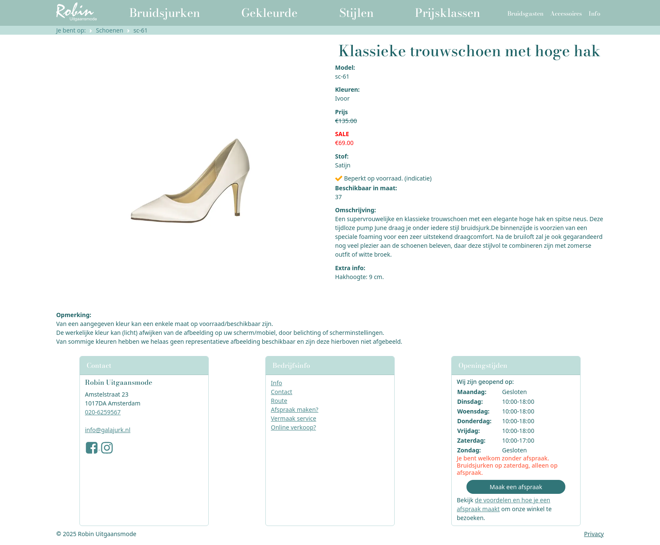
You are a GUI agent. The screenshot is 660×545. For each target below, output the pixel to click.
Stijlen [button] (356, 12)
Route (279, 401)
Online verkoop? (293, 427)
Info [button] (594, 13)
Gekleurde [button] (269, 12)
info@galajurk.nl (108, 430)
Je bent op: (71, 30)
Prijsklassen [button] (447, 12)
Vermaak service (293, 418)
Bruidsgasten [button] (525, 13)
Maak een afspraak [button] (516, 487)
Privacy (594, 534)
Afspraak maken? (294, 409)
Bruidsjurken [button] (164, 12)
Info (276, 383)
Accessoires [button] (566, 13)
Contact (281, 392)
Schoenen (109, 30)
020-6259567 (103, 412)
